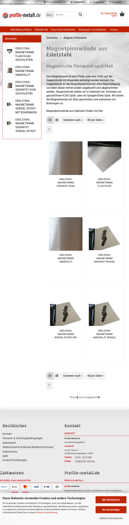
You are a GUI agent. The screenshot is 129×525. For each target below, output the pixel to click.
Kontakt (7, 433)
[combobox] (72, 120)
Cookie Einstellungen (15, 460)
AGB (5, 456)
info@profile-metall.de (85, 461)
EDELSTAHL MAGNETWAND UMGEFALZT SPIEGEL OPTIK (104, 334)
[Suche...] (50, 14)
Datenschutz (10, 451)
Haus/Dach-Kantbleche (63, 29)
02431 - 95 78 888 (83, 457)
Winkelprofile (41, 29)
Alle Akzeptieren (111, 499)
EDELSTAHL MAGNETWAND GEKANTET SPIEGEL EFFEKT (104, 258)
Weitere (114, 29)
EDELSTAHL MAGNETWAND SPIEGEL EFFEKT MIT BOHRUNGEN (65, 334)
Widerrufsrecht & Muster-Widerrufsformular (28, 447)
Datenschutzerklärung (46, 512)
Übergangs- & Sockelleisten (92, 29)
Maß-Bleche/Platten (21, 29)
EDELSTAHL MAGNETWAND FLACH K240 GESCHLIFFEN (104, 183)
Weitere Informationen (111, 518)
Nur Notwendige (111, 509)
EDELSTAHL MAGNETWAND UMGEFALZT (66, 258)
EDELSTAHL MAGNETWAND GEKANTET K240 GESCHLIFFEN (66, 183)
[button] (49, 120)
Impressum (9, 442)
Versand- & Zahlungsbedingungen (23, 438)
